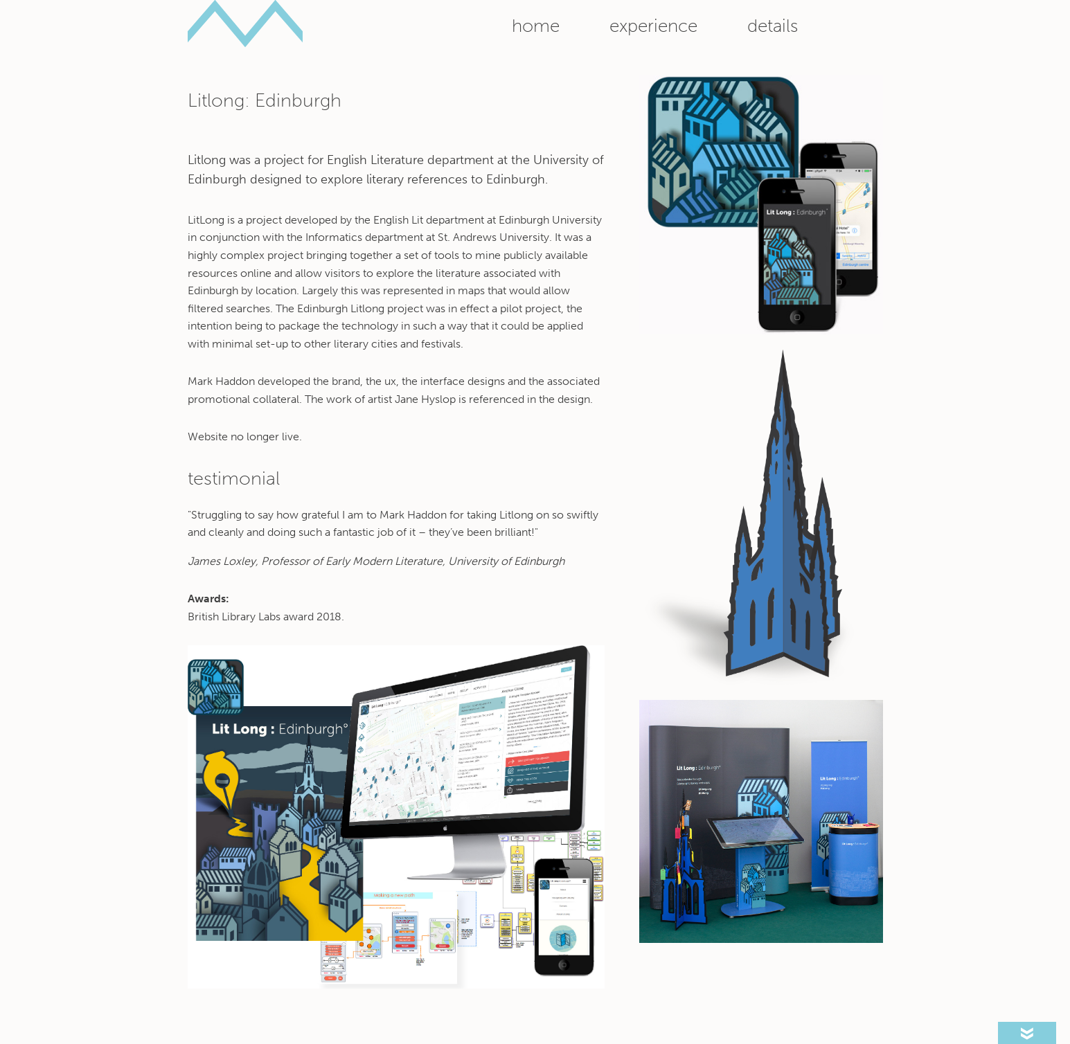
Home (536, 26)
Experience (653, 26)
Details (772, 26)
